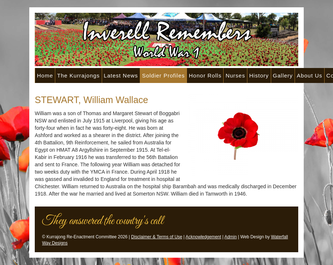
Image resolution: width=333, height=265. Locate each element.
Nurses (235, 75)
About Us (309, 75)
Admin (230, 236)
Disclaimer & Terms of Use (156, 236)
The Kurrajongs (78, 75)
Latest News (121, 75)
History (259, 75)
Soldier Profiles (163, 75)
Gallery (283, 75)
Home (45, 75)
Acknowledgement (203, 236)
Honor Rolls (205, 75)
